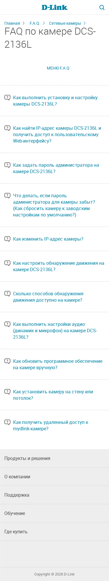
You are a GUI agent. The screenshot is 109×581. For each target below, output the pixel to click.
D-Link (69, 574)
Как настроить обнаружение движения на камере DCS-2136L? (58, 266)
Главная (12, 23)
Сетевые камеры (65, 23)
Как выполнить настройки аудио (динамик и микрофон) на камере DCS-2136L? (55, 330)
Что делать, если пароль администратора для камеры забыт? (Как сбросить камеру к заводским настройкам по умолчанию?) (54, 205)
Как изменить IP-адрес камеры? (48, 239)
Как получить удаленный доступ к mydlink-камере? (50, 425)
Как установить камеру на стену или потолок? (53, 394)
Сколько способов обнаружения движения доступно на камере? (48, 296)
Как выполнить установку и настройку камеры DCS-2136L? (55, 100)
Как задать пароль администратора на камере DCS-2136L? (56, 168)
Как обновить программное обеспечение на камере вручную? (57, 364)
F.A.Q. (35, 23)
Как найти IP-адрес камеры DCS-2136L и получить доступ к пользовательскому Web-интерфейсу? (57, 134)
